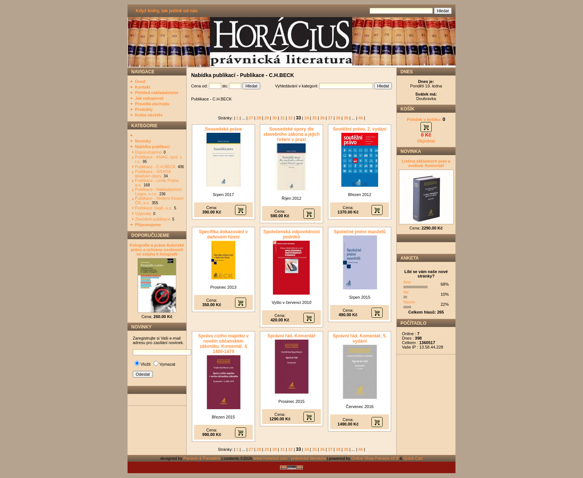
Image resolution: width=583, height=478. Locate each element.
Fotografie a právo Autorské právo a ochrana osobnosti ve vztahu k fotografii (157, 249)
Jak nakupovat (149, 98)
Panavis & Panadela (202, 458)
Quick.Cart (413, 458)
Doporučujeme (148, 152)
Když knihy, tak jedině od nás (166, 10)
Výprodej (143, 213)
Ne (406, 292)
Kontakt (142, 87)
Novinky (143, 141)
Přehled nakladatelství (156, 92)
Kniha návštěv (149, 115)
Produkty (144, 109)
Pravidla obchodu (152, 104)
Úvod (140, 81)
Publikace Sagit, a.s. (153, 208)
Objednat (426, 141)
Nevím (409, 302)
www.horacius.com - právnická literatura (290, 458)
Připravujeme (148, 224)
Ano (407, 282)
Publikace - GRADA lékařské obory (153, 173)
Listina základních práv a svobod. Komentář (426, 163)
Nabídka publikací (152, 146)
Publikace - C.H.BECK (155, 166)
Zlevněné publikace (152, 219)
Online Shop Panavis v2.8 (375, 458)
